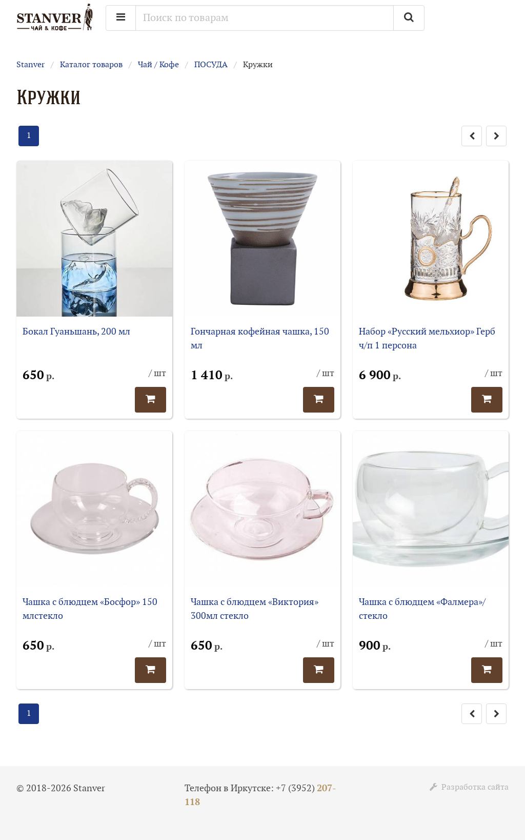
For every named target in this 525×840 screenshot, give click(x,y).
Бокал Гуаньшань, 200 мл (76, 331)
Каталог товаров (91, 65)
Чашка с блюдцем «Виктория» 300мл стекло (254, 609)
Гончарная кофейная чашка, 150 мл (260, 338)
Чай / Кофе (158, 65)
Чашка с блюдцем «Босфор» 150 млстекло (90, 609)
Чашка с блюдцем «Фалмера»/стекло (422, 609)
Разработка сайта (469, 787)
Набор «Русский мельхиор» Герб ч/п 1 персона (427, 338)
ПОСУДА (211, 65)
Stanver (30, 65)
